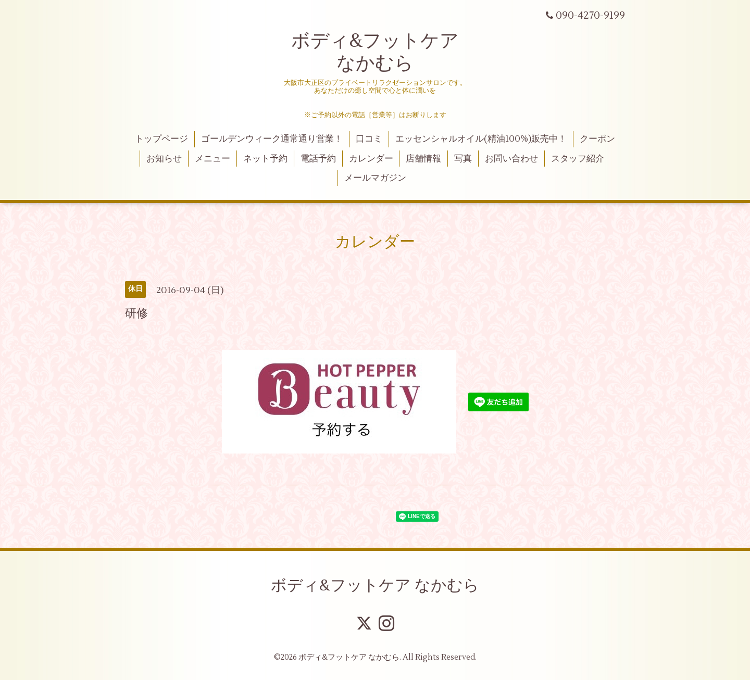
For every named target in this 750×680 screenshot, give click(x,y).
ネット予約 (265, 159)
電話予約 (318, 159)
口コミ (369, 139)
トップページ (161, 139)
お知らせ (164, 159)
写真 (463, 159)
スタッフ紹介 (577, 159)
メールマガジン (375, 178)
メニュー (212, 159)
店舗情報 (423, 159)
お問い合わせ (511, 159)
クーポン (597, 139)
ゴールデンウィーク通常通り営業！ (272, 139)
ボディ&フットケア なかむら (375, 52)
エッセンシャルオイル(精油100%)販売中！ (481, 139)
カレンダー (371, 159)
